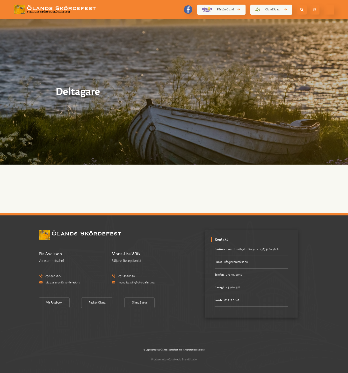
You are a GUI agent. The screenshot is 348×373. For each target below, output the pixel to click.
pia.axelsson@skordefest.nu (59, 282)
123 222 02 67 (231, 300)
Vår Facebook (54, 302)
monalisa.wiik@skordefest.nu (133, 282)
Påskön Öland (221, 9)
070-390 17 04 (50, 276)
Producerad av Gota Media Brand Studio (174, 359)
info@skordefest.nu (236, 262)
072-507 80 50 (123, 276)
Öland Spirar (271, 9)
